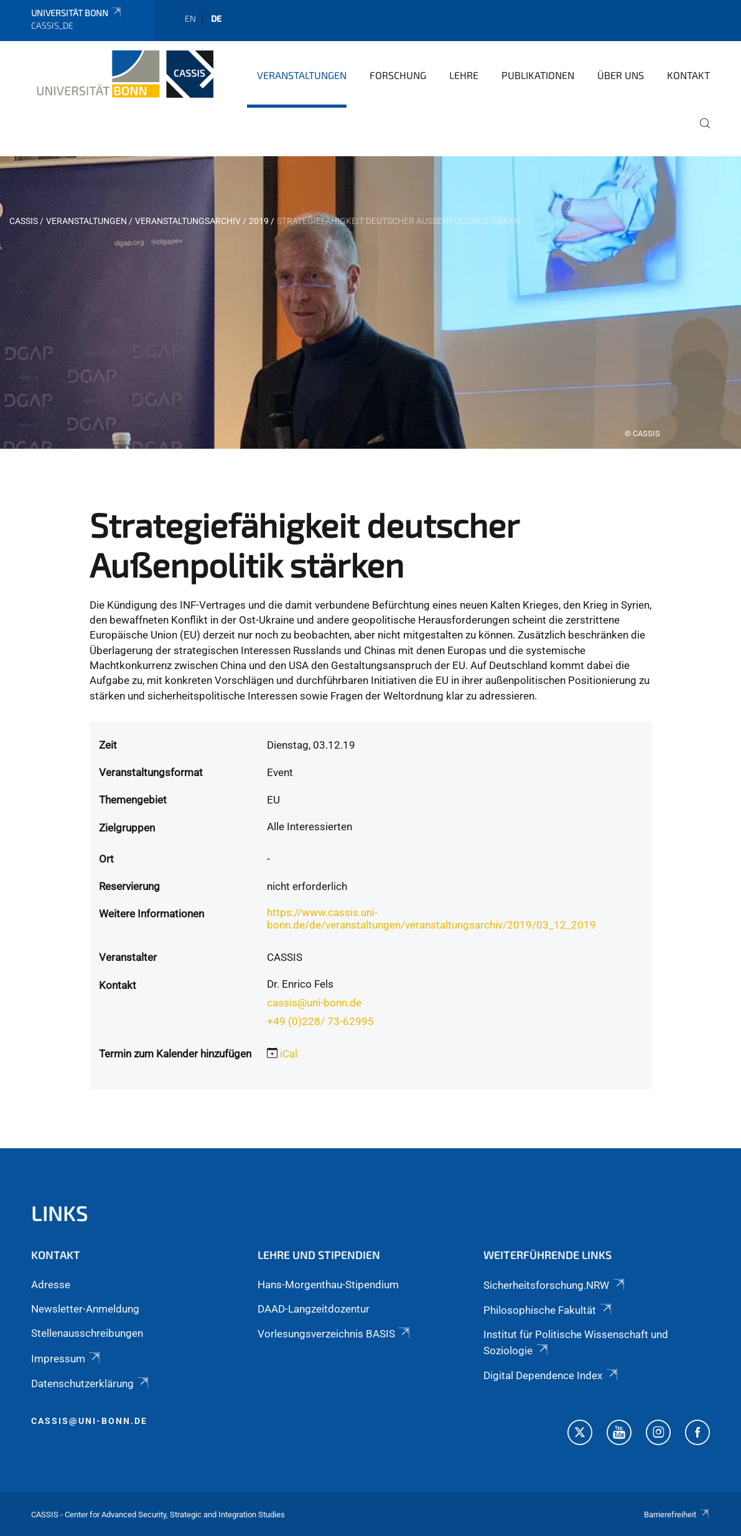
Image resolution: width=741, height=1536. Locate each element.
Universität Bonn (77, 12)
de (216, 18)
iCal (288, 1053)
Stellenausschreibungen (87, 1333)
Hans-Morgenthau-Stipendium (328, 1284)
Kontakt (688, 75)
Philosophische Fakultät (548, 1310)
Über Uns (620, 75)
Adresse (50, 1284)
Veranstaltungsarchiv (188, 221)
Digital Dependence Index (551, 1375)
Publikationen (537, 75)
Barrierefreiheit (677, 1514)
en (190, 18)
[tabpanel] (370, 302)
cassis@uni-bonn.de (314, 1002)
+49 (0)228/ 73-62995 (320, 1021)
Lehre (463, 75)
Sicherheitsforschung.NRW (554, 1285)
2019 (259, 221)
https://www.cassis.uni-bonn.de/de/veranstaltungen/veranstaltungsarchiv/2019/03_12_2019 (431, 918)
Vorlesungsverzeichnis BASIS (335, 1334)
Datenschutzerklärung (91, 1383)
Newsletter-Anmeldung (85, 1309)
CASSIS (23, 221)
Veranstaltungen (302, 75)
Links (59, 1212)
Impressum (66, 1358)
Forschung (398, 75)
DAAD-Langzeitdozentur (314, 1309)
